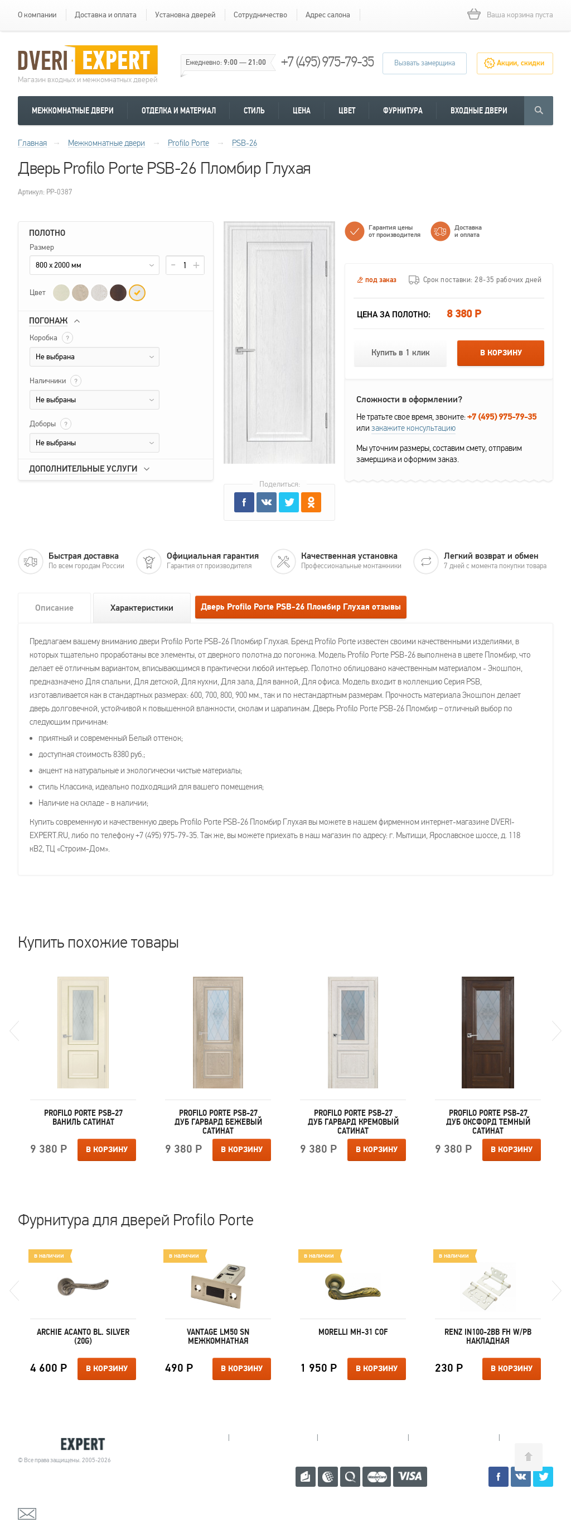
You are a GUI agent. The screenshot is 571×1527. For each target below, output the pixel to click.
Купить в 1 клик (400, 353)
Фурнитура (403, 111)
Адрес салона (328, 15)
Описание (54, 607)
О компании (37, 15)
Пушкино (363, 1437)
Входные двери (479, 111)
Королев (273, 1437)
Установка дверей (185, 15)
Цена (302, 111)
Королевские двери (66, 1444)
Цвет (346, 111)
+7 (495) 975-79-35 (327, 61)
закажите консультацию (413, 428)
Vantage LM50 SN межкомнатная (218, 1336)
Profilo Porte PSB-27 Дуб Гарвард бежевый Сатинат (218, 1122)
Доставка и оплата (106, 15)
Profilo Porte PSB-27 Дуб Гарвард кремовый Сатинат (353, 1122)
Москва (541, 1437)
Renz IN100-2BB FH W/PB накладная (487, 1336)
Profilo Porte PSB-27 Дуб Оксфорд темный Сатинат (488, 1122)
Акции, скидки (520, 63)
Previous (14, 1031)
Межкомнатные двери (73, 111)
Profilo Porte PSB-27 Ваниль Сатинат (83, 1117)
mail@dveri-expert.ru (73, 1513)
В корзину (501, 353)
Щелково (453, 1437)
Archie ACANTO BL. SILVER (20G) (83, 1336)
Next (557, 1031)
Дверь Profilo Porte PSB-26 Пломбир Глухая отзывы (301, 607)
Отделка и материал (179, 111)
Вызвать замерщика (424, 63)
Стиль (254, 111)
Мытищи (184, 1437)
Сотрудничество (260, 15)
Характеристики (141, 607)
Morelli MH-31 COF (353, 1332)
